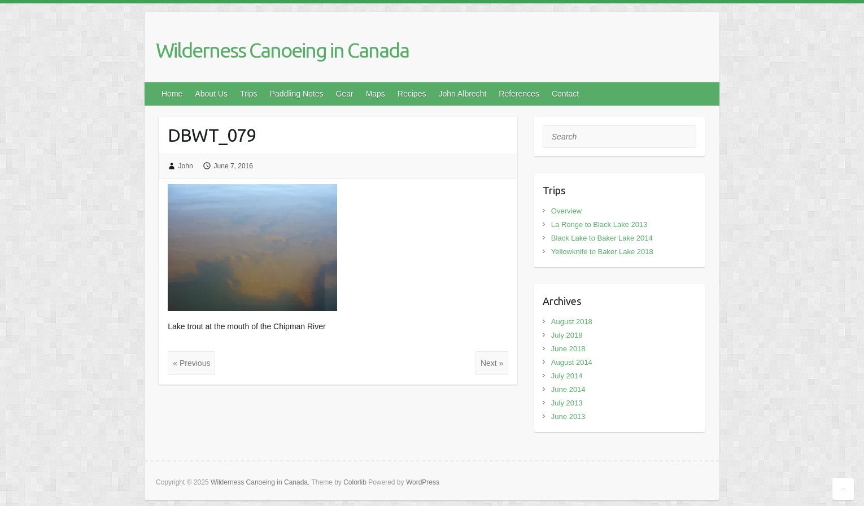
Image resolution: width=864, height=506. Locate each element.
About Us (211, 93)
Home (172, 93)
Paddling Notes (297, 93)
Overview (566, 211)
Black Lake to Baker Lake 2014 (602, 238)
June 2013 (568, 416)
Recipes (412, 93)
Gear (345, 93)
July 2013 (567, 403)
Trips (249, 93)
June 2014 (568, 389)
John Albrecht (462, 93)
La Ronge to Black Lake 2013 (599, 224)
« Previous (191, 363)
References (519, 93)
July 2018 (567, 335)
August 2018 (571, 321)
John (185, 166)
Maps (375, 93)
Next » (492, 363)
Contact (565, 93)
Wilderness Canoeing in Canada (282, 50)
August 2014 (571, 362)
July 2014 (567, 376)
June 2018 (568, 348)
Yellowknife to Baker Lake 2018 (602, 251)
